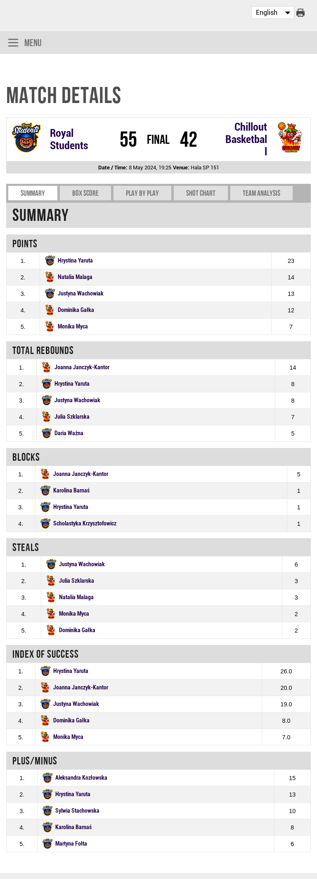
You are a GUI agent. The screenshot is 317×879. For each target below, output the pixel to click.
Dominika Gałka (76, 310)
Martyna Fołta (71, 843)
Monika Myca (73, 326)
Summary (33, 193)
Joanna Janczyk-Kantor (81, 367)
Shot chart (200, 193)
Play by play (142, 193)
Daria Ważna (68, 433)
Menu (25, 43)
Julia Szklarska (72, 416)
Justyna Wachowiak (81, 293)
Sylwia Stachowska (77, 810)
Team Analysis (261, 193)
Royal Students (69, 139)
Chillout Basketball (246, 139)
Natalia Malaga (75, 277)
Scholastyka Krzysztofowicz (84, 523)
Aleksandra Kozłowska (81, 777)
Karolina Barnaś (71, 490)
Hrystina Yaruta (75, 260)
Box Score (85, 193)
